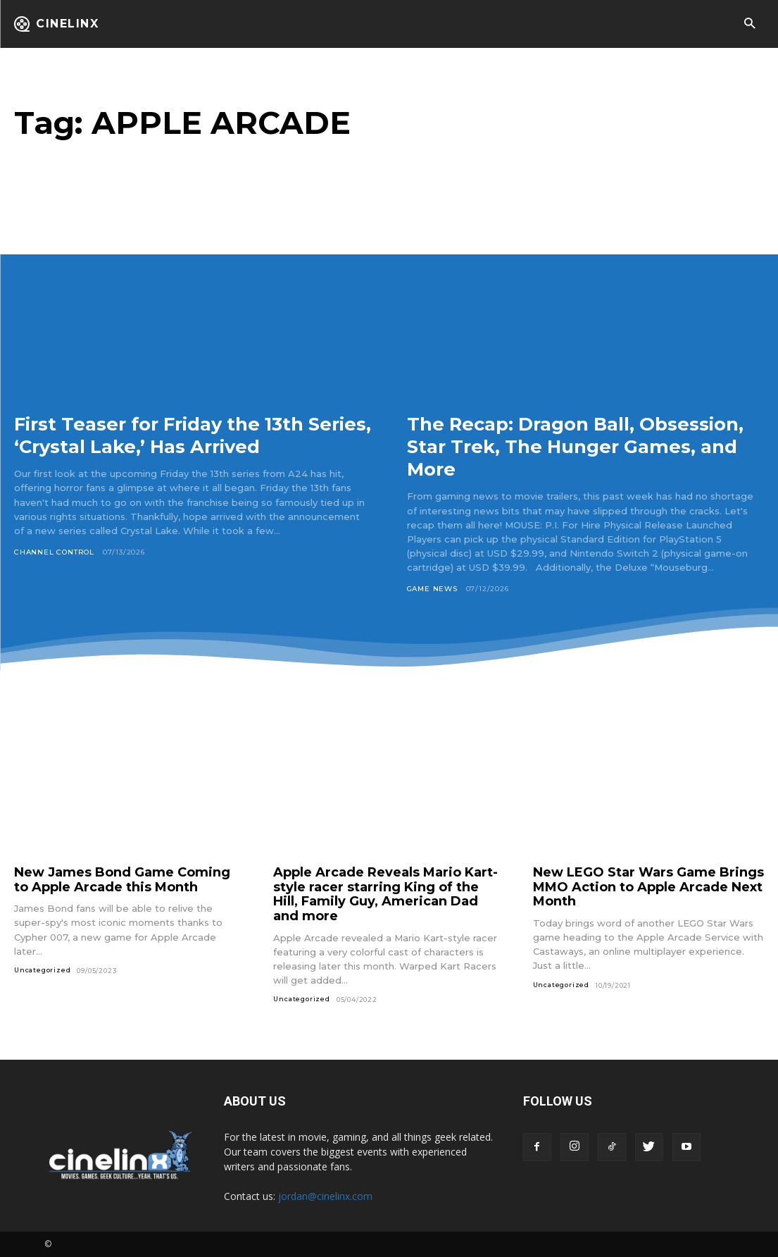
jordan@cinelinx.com (325, 1196)
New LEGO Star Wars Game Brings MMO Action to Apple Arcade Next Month (648, 887)
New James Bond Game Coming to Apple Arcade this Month (122, 880)
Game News (432, 588)
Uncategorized (42, 970)
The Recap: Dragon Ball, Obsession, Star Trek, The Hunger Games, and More (579, 446)
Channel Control (54, 552)
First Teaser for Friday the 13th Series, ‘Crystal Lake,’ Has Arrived (182, 434)
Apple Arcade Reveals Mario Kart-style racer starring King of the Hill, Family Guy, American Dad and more (385, 894)
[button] (749, 24)
